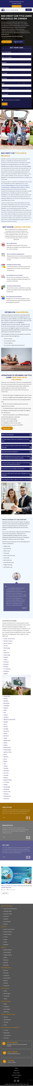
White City (6, 1012)
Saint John (6, 973)
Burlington (6, 671)
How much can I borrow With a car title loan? (13, 469)
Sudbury (5, 745)
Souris (5, 1025)
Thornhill (5, 768)
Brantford (6, 736)
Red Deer (5, 963)
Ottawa (5, 785)
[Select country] (3, 91)
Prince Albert (7, 1009)
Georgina (5, 717)
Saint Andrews (7, 978)
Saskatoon (6, 1007)
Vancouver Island (7, 914)
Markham (5, 701)
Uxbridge (5, 729)
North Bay (6, 771)
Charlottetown (7, 1020)
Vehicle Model (5, 68)
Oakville (5, 673)
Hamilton (5, 657)
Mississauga (6, 648)
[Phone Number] (16, 91)
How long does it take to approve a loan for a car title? (15, 480)
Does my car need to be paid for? (10, 452)
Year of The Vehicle (6, 52)
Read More (4, 893)
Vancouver (6, 916)
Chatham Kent (7, 796)
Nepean (5, 733)
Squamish (5, 919)
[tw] (18, 1081)
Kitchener (6, 667)
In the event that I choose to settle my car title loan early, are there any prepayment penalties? (16, 463)
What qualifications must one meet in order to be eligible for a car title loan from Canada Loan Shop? (16, 457)
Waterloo (5, 757)
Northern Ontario (8, 641)
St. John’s (6, 1030)
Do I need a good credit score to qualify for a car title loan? (15, 440)
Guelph (5, 738)
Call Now (7, 428)
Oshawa (5, 699)
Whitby (5, 761)
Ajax (4, 650)
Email (3, 84)
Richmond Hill (7, 747)
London (5, 660)
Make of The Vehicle (7, 57)
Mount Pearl (7, 1033)
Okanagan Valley (7, 911)
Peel (4, 713)
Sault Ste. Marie (7, 752)
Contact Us (16, 6)
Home (16, 1068)
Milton (5, 710)
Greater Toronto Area (9, 639)
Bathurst (5, 980)
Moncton (5, 970)
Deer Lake (6, 1038)
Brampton (6, 664)
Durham (5, 726)
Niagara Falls (6, 740)
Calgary (5, 957)
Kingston (5, 708)
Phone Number (6, 89)
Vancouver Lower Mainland (10, 909)
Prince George (6, 921)
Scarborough (6, 655)
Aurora (5, 724)
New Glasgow (7, 993)
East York (5, 773)
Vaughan (5, 722)
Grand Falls (6, 986)
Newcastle (6, 731)
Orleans (5, 766)
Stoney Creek (6, 792)
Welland (5, 778)
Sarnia (5, 759)
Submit (4, 104)
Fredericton (6, 975)
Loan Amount (5, 94)
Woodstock (6, 703)
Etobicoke (6, 662)
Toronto (5, 646)
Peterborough (7, 750)
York (4, 764)
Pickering (5, 794)
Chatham (5, 983)
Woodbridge (6, 787)
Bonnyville (6, 965)
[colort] (4, 816)
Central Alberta (7, 952)
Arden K (5, 890)
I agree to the (12, 100)
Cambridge (6, 706)
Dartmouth (6, 996)
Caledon (5, 715)
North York (6, 653)
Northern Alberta (7, 950)
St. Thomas (6, 782)
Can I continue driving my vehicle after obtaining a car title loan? (15, 446)
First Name (5, 73)
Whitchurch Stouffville (9, 720)
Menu (28, 9)
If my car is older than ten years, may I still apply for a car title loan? (16, 474)
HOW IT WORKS (6, 42)
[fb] (15, 1081)
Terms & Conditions (16, 1075)
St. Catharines (7, 669)
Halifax (5, 991)
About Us (16, 1070)
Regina (5, 1004)
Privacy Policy (16, 1073)
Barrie (5, 754)
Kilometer (4, 63)
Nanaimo (5, 924)
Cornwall (5, 775)
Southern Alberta (7, 955)
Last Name (4, 78)
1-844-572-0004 (16, 3)
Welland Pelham (7, 780)
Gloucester (6, 799)
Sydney (5, 999)
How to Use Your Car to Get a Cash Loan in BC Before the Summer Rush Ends (16, 887)
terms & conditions (15, 100)
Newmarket (6, 789)
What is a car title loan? (8, 435)
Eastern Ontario (7, 643)
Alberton (6, 1017)
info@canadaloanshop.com (16, 1)
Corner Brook (7, 1035)
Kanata (5, 743)
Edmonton (6, 960)
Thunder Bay (6, 696)
